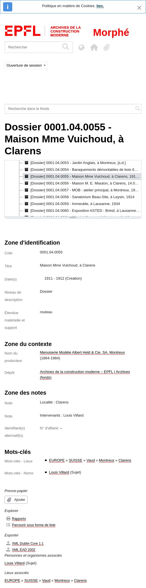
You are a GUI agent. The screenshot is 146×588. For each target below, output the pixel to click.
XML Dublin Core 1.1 (25, 543)
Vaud (91, 460)
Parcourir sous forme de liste (30, 525)
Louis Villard (59, 472)
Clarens (124, 460)
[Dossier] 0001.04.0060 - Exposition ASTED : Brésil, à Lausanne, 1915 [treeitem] (82, 210)
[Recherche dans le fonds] (70, 108)
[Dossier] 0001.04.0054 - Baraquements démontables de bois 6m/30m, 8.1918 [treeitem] (82, 169)
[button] (94, 47)
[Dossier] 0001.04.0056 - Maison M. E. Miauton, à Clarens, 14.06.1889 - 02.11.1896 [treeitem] (82, 183)
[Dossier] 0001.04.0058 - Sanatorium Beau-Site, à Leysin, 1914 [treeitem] (78, 197)
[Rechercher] (32, 47)
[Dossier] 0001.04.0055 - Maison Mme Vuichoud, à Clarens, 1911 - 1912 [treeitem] (82, 176)
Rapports (16, 519)
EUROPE (57, 460)
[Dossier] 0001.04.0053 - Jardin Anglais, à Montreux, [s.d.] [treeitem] (74, 162)
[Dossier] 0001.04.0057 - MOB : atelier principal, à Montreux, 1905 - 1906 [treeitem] (82, 190)
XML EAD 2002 (20, 550)
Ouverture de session (25, 65)
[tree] (73, 188)
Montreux (106, 460)
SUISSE (76, 460)
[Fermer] (139, 7)
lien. (100, 6)
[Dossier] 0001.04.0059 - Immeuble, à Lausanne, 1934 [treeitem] (71, 203)
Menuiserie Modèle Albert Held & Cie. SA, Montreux (82, 352)
